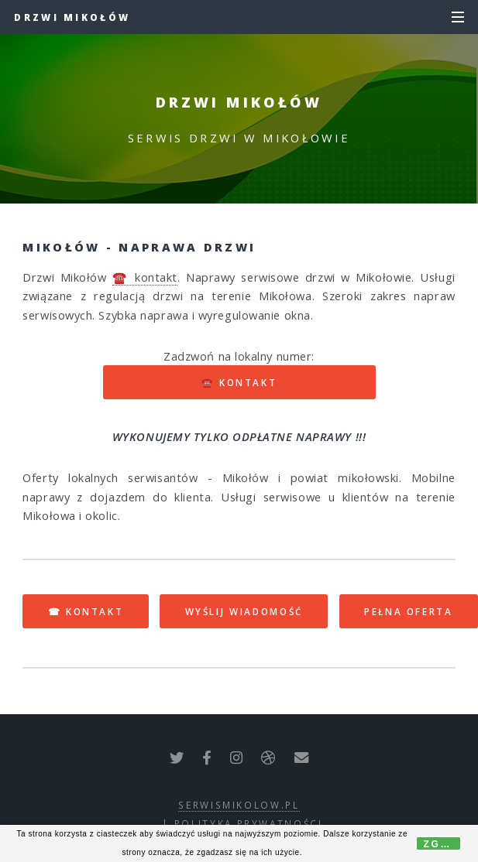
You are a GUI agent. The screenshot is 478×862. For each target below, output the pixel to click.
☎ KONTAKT (86, 611)
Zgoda (442, 844)
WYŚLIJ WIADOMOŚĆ (244, 611)
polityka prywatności (248, 823)
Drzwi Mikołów (72, 17)
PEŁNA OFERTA (408, 611)
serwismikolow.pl (238, 805)
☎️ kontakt (144, 277)
